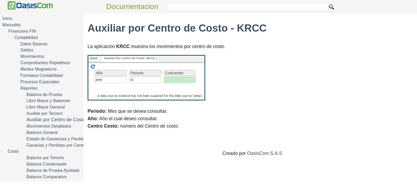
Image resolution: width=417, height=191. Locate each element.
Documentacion (132, 6)
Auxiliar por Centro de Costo (55, 119)
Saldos (26, 50)
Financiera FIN (22, 31)
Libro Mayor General (45, 107)
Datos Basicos (33, 44)
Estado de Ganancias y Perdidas (57, 139)
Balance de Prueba (44, 94)
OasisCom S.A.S (264, 153)
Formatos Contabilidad (41, 75)
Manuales (11, 25)
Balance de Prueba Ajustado (53, 170)
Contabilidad (26, 37)
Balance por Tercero (45, 157)
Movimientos (32, 56)
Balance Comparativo (46, 177)
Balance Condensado (46, 164)
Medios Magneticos (38, 69)
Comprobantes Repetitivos (45, 62)
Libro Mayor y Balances (48, 100)
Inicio (7, 18)
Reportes (28, 88)
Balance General (42, 132)
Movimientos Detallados (48, 126)
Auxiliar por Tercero (44, 113)
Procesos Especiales (40, 82)
